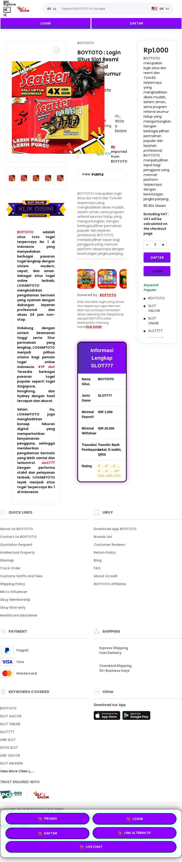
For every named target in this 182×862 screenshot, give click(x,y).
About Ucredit (105, 576)
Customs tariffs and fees (21, 576)
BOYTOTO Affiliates (110, 584)
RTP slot (46, 367)
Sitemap (7, 560)
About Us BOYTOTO (16, 529)
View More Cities (17, 771)
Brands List (103, 536)
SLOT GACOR (11, 716)
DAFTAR (136, 23)
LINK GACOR (10, 755)
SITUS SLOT (9, 747)
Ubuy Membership (15, 599)
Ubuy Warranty (12, 607)
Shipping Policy (12, 584)
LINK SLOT (8, 739)
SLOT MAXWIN (11, 763)
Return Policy (105, 552)
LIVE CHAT (91, 846)
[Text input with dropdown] (103, 8)
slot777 (48, 462)
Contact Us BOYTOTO (18, 536)
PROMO (47, 818)
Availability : (87, 154)
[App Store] (108, 717)
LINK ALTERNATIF (134, 832)
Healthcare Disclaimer (19, 615)
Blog (97, 560)
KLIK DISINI (94, 327)
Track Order (10, 568)
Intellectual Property (17, 552)
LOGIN (45, 23)
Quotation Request (16, 544)
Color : (93, 174)
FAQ (97, 568)
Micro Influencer (13, 591)
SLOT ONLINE (10, 724)
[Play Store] (136, 717)
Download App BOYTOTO (115, 529)
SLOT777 (7, 732)
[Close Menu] (7, 10)
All (49, 8)
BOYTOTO (25, 232)
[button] (56, 50)
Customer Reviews (109, 544)
